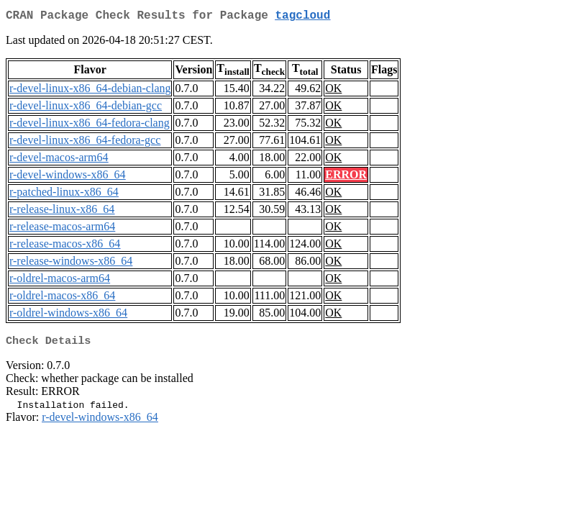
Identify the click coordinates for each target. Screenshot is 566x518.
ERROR (346, 177)
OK (333, 91)
